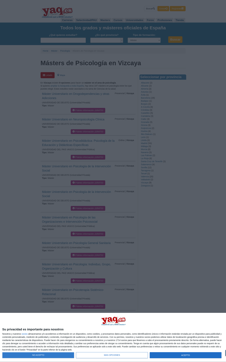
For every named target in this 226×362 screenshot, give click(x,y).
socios (25, 334)
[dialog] (113, 337)
